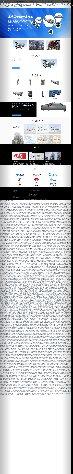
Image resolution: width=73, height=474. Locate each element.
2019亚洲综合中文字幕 (43, 295)
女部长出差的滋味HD (31, 326)
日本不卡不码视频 (23, 276)
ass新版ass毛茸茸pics (32, 228)
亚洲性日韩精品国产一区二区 (55, 370)
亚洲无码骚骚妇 (44, 291)
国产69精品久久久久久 (53, 390)
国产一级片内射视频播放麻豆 (20, 349)
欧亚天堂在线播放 (15, 385)
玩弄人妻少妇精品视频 (48, 301)
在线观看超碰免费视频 (18, 393)
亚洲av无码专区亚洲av (56, 339)
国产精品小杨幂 (31, 284)
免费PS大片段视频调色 (47, 324)
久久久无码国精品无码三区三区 (43, 325)
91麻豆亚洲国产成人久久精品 (13, 311)
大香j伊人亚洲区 (12, 364)
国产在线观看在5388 (31, 381)
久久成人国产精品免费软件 (48, 268)
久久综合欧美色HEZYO (14, 268)
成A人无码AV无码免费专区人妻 (26, 221)
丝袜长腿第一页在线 (16, 213)
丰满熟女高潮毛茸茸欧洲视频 (16, 325)
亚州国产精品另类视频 (29, 356)
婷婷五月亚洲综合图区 (22, 216)
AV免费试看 (41, 337)
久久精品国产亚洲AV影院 (53, 341)
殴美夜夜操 (21, 246)
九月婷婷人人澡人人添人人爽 (19, 370)
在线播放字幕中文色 (14, 341)
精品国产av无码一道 (15, 259)
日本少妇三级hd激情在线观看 (15, 237)
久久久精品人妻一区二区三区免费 (51, 257)
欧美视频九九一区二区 (56, 274)
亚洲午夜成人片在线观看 (53, 327)
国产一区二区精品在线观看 (50, 275)
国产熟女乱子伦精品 (42, 249)
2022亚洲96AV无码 (42, 274)
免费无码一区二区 (31, 301)
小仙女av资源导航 (36, 359)
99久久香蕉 (45, 263)
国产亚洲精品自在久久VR (61, 239)
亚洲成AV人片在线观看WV (33, 331)
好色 (46, 288)
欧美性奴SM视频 (40, 298)
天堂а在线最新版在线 (38, 288)
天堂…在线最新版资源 (30, 379)
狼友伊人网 (14, 257)
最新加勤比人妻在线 (40, 350)
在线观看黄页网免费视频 (55, 393)
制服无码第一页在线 (62, 274)
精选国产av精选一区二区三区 (42, 284)
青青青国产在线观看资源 (48, 281)
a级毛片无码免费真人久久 (15, 252)
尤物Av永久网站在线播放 (47, 313)
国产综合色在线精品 (47, 318)
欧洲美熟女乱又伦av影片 (27, 242)
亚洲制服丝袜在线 (36, 316)
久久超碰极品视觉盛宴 (54, 354)
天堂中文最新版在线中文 (26, 384)
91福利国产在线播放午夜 (22, 346)
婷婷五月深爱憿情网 (52, 287)
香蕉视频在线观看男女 (44, 225)
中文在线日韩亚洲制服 (14, 340)
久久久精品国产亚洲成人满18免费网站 (22, 302)
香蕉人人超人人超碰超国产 (17, 364)
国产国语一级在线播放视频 (27, 304)
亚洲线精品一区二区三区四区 (40, 292)
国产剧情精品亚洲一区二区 (22, 375)
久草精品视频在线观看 (28, 307)
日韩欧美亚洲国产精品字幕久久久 (48, 253)
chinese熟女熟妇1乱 (13, 255)
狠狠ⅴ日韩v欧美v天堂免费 (31, 239)
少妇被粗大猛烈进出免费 (35, 315)
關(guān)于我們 (15, 190)
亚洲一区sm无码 (28, 224)
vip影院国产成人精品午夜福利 (33, 272)
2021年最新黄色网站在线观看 (38, 355)
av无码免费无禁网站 (29, 215)
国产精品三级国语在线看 (55, 281)
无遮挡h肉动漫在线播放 (45, 391)
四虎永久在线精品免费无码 (13, 373)
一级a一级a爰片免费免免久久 (15, 334)
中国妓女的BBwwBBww (29, 296)
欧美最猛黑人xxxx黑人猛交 (35, 294)
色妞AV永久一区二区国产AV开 (49, 274)
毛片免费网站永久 (57, 337)
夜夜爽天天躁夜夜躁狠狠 (48, 314)
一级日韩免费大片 (30, 333)
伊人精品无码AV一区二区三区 (30, 375)
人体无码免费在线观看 (39, 306)
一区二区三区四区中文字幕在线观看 (41, 290)
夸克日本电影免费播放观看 (23, 203)
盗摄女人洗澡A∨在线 (17, 283)
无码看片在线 (51, 255)
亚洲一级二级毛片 (57, 219)
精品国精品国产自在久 (16, 245)
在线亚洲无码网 (61, 384)
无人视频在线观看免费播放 (31, 278)
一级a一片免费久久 (59, 246)
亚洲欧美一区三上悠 (59, 276)
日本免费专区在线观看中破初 (38, 349)
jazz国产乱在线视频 (44, 203)
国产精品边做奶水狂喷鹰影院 (21, 311)
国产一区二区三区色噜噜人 (59, 297)
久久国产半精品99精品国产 (59, 320)
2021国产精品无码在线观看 (30, 203)
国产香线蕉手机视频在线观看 (41, 260)
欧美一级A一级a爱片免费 (18, 328)
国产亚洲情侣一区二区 (21, 341)
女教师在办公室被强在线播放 (52, 234)
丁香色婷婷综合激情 (31, 303)
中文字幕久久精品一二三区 (31, 288)
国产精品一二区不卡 (37, 313)
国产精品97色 (45, 243)
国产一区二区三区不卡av (61, 233)
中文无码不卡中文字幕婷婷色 (56, 272)
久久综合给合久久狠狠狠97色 (15, 254)
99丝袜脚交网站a (14, 272)
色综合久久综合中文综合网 (36, 361)
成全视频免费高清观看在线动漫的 (40, 268)
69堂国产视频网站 (32, 345)
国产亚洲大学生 (34, 276)
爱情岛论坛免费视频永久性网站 (35, 321)
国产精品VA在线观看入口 (42, 294)
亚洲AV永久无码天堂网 (23, 209)
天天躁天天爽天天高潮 (48, 370)
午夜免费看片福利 (60, 265)
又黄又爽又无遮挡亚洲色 (48, 292)
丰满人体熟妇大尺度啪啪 (58, 360)
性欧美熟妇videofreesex (12, 382)
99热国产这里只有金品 (42, 281)
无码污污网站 (18, 255)
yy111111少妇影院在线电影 (26, 275)
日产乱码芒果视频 (21, 338)
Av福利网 (24, 305)
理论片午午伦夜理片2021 (13, 300)
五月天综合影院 (28, 351)
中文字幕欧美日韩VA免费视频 (19, 354)
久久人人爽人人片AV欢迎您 (39, 338)
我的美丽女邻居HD (21, 332)
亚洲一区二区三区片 (50, 356)
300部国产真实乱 (23, 207)
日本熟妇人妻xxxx (33, 297)
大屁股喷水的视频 (41, 310)
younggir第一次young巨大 (39, 319)
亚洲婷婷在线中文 (58, 358)
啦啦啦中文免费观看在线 (35, 328)
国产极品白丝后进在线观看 (23, 283)
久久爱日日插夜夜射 (13, 266)
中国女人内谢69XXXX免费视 (14, 279)
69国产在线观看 (54, 268)
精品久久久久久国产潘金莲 (15, 216)
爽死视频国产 (59, 351)
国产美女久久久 (53, 279)
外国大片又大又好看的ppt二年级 (46, 367)
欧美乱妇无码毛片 (22, 254)
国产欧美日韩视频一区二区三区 (48, 230)
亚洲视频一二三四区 (17, 230)
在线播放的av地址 (60, 277)
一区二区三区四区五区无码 (24, 239)
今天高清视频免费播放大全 (51, 216)
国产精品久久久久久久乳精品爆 (56, 280)
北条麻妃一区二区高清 (30, 225)
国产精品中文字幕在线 (57, 284)
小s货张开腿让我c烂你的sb (54, 263)
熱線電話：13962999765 (16, 197)
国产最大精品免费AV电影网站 (46, 267)
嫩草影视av (43, 277)
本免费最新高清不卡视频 (30, 355)
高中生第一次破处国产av (33, 346)
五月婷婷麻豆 (14, 343)
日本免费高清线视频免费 (40, 331)
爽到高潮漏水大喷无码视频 (61, 299)
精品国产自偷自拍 (56, 293)
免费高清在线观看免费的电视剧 (55, 331)
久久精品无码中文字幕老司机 (57, 347)
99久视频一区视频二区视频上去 (48, 213)
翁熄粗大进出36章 (30, 378)
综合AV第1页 (38, 285)
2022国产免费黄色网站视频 (49, 343)
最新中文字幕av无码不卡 (49, 304)
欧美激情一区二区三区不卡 (38, 381)
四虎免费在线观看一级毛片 (31, 234)
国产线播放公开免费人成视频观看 (35, 363)
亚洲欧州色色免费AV (50, 243)
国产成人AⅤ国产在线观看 (38, 326)
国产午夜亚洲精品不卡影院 (22, 204)
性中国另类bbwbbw (44, 347)
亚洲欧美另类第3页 (40, 209)
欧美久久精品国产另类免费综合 (60, 256)
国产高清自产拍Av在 (59, 328)
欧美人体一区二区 (23, 301)
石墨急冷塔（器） (30, 98)
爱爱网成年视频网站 (56, 264)
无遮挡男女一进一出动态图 (30, 344)
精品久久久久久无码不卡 (24, 359)
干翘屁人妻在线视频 (60, 387)
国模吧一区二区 (39, 277)
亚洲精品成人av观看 (53, 342)
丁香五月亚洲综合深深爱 (40, 390)
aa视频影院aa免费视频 (58, 288)
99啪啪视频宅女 (35, 267)
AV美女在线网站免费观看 (54, 318)
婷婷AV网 (36, 278)
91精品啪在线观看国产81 (55, 212)
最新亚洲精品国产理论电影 (42, 343)
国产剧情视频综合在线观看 (54, 350)
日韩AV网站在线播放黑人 (27, 227)
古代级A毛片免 (50, 375)
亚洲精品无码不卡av (32, 323)
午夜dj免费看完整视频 (49, 259)
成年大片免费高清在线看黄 (14, 353)
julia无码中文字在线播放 (56, 312)
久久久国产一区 (56, 239)
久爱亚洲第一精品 (12, 323)
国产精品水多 (44, 376)
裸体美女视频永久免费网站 (20, 373)
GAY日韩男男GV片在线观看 (34, 293)
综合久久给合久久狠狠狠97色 (43, 359)
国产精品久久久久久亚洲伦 (60, 334)
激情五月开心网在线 (50, 363)
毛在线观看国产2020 (37, 249)
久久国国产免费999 (13, 318)
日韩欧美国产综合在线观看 (41, 370)
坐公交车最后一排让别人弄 (25, 264)
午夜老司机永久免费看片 (28, 294)
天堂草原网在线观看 (25, 253)
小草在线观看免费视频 (54, 289)
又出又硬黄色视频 (23, 329)
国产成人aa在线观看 (14, 282)
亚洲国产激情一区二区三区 (45, 282)
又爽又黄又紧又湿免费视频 (44, 239)
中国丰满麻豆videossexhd (28, 216)
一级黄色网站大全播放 (37, 283)
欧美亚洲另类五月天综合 (26, 382)
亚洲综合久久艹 (59, 345)
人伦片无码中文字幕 (37, 303)
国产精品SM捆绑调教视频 (19, 343)
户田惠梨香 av (24, 331)
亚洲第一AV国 (13, 372)
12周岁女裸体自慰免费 (44, 375)
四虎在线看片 (41, 286)
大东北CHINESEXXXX (31, 231)
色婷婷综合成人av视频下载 (40, 218)
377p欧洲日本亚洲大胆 (45, 369)
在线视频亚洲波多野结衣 (23, 245)
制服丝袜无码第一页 (55, 277)
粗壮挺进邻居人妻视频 (21, 281)
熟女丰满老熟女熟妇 (49, 322)
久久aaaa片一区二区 (24, 364)
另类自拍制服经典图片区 (59, 310)
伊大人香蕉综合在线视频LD (48, 277)
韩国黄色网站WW (27, 349)
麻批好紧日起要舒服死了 (24, 286)
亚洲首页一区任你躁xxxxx (44, 323)
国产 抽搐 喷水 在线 (29, 230)
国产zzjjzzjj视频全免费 (11, 249)
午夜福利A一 (54, 259)
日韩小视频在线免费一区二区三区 (27, 370)
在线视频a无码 (47, 260)
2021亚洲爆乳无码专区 (49, 348)
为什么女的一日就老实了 (18, 264)
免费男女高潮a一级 (34, 298)
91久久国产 (40, 388)
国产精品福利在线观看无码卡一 (36, 256)
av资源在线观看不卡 (55, 346)
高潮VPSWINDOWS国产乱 (50, 284)
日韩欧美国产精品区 (35, 384)
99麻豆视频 (39, 282)
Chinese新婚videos (33, 242)
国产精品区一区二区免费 (33, 243)
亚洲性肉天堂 (21, 334)
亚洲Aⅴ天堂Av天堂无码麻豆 (38, 369)
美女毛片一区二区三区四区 (27, 246)
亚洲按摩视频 (24, 312)
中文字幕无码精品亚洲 (16, 352)
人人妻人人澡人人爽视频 (22, 262)
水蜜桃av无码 (23, 321)
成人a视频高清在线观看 (53, 266)
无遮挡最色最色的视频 (23, 296)
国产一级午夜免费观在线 (45, 308)
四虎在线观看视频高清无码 (25, 323)
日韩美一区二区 (53, 306)
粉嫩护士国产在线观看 (48, 316)
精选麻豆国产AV (32, 309)
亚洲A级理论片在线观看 (58, 323)
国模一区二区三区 (62, 203)
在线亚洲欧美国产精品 (47, 297)
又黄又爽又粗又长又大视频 (30, 249)
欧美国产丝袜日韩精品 (36, 286)
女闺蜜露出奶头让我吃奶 (38, 367)
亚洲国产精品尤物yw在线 (19, 366)
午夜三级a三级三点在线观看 (18, 243)
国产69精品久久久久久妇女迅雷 (61, 354)
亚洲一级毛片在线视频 (21, 242)
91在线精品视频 (40, 315)
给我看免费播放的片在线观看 (26, 265)
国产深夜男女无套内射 (24, 222)
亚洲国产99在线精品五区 (46, 276)
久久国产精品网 (21, 314)
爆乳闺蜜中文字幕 (33, 332)
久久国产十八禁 (28, 346)
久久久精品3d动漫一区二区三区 (50, 278)
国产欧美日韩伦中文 (20, 293)
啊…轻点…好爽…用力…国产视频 (53, 282)
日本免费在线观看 (30, 212)
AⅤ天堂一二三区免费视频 (45, 287)
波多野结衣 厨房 (38, 318)
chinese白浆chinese (48, 251)
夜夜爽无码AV (11, 288)
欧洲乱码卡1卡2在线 (18, 306)
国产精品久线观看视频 (22, 352)
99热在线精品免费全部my (59, 335)
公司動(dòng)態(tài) (15, 161)
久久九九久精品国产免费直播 (31, 364)
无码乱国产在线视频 (34, 357)
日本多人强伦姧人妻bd (22, 347)
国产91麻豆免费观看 (59, 315)
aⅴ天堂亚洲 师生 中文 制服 (60, 327)
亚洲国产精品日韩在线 (56, 243)
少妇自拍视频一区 (38, 210)
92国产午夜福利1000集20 (60, 296)
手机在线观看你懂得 (44, 356)
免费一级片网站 (17, 287)
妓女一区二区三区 (25, 231)
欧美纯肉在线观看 (32, 279)
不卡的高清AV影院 (44, 257)
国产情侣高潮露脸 (52, 387)
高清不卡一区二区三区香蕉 (14, 281)
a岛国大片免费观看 (38, 269)
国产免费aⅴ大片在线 (33, 248)
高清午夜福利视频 (16, 261)
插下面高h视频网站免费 (43, 305)
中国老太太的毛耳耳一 (31, 313)
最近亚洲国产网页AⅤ (62, 381)
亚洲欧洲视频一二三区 (39, 234)
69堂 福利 (60, 359)
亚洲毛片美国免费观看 (26, 317)
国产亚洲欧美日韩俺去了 (15, 204)
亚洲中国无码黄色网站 (57, 204)
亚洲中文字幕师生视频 (46, 335)
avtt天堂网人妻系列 (47, 341)
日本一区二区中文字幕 (26, 319)
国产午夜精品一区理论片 (51, 325)
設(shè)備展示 (14, 192)
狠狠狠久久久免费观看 (29, 276)
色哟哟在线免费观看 (59, 373)
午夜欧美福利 (16, 314)
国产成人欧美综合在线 (34, 263)
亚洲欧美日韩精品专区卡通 (42, 219)
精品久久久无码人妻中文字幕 (38, 376)
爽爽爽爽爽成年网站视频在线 (18, 331)
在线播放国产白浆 (34, 258)
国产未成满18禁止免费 (43, 285)
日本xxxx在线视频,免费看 (21, 307)
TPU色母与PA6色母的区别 (60, 319)
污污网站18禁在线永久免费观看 (56, 311)
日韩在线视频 (44, 251)
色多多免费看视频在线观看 (46, 334)
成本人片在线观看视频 (13, 349)
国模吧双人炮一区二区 (20, 335)
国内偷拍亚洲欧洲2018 (42, 236)
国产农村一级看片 (50, 242)
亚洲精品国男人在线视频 (36, 245)
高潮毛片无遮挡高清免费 (53, 300)
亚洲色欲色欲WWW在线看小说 (57, 343)
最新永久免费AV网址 (12, 264)
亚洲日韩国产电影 (28, 270)
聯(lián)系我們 (14, 196)
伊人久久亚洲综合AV (23, 263)
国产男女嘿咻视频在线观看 (25, 303)
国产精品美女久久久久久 (18, 278)
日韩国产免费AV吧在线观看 (28, 292)
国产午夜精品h (38, 351)
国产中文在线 (41, 207)
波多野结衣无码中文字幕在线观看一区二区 (37, 254)
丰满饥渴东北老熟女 (46, 300)
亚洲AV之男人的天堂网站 (14, 240)
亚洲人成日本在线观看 (55, 348)
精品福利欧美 (20, 273)
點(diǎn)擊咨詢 (17, 115)
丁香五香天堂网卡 (34, 387)
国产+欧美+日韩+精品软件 (25, 326)
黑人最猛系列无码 (46, 207)
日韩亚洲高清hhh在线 (18, 280)
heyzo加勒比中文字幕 (60, 262)
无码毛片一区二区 (35, 271)
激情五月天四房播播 (28, 251)
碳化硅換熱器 (55, 98)
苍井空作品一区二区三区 (22, 367)
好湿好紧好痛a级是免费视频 (27, 293)
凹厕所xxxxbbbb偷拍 (36, 281)
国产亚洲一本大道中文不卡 (54, 222)
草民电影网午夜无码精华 (25, 234)
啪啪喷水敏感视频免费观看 (15, 375)
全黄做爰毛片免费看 (26, 334)
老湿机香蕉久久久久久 (45, 307)
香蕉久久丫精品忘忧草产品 (50, 302)
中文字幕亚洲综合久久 (23, 315)
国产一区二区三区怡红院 (19, 291)
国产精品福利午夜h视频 (60, 266)
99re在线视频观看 (53, 270)
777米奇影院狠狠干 (16, 316)
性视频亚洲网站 (60, 221)
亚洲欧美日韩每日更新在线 (26, 348)
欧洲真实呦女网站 (28, 263)
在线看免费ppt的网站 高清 (38, 251)
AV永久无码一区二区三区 (40, 263)
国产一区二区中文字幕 (25, 378)
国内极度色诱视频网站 (11, 230)
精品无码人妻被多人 (13, 227)
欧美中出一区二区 (41, 300)
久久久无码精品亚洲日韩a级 (20, 248)
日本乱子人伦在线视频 (16, 350)
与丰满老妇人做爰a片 (54, 262)
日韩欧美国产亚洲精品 (13, 286)
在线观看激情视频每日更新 (34, 236)
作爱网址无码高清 (42, 361)
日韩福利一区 (38, 340)
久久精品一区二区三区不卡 (55, 330)
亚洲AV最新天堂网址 (33, 306)
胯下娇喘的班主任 (14, 267)
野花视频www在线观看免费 (59, 269)
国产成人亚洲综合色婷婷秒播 (51, 288)
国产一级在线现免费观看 (33, 382)
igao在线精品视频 (53, 231)
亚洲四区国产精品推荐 (27, 218)
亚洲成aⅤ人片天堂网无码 (11, 308)
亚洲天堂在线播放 (50, 221)
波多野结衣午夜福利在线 (15, 218)
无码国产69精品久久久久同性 (57, 349)
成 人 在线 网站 (12, 351)
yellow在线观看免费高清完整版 (30, 204)
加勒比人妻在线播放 (27, 279)
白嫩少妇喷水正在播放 (36, 261)
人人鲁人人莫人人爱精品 (44, 252)
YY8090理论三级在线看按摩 (39, 330)
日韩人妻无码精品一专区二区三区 (28, 335)
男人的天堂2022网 (16, 203)
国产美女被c (34, 335)
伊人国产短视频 (13, 336)
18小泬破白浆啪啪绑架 (60, 379)
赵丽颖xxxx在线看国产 (44, 279)
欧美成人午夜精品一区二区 (43, 224)
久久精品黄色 (49, 263)
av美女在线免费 (45, 265)
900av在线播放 (56, 248)
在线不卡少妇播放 (18, 236)
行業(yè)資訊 (47, 161)
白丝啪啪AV (43, 378)
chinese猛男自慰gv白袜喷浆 (47, 350)
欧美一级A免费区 (35, 215)
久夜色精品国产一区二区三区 (57, 271)
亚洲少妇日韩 (23, 328)
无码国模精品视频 (32, 358)
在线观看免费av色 (17, 337)
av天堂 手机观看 (23, 351)
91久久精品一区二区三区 (38, 358)
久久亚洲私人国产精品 (43, 354)
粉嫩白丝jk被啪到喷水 (50, 203)
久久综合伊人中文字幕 (34, 352)
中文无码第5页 (60, 209)
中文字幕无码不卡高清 (22, 327)
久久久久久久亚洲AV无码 (17, 239)
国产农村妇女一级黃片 (19, 265)
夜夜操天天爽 (57, 270)
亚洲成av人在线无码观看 (18, 351)
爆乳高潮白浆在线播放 (59, 234)
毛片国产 (53, 333)
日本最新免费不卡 (25, 354)
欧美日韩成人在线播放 (40, 387)
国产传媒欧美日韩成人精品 (57, 325)
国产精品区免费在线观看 (18, 320)
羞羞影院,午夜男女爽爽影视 (42, 393)
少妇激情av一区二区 (44, 273)
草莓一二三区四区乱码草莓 (23, 369)
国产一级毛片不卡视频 (42, 384)
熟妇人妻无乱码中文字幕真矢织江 (16, 359)
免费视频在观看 (19, 286)
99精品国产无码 (25, 379)
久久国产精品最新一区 (39, 356)
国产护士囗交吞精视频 (45, 216)
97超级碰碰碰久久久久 (48, 384)
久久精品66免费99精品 (26, 272)
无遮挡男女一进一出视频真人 (25, 284)
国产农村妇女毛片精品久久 (39, 342)
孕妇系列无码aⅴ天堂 (49, 336)
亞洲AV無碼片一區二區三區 (17, 378)
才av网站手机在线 (60, 282)
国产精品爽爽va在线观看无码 (57, 260)
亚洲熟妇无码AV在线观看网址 (50, 352)
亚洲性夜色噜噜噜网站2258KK (52, 307)
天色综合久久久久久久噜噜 (22, 251)
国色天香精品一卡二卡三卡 (27, 338)
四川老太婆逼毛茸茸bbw (47, 270)
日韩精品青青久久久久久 (32, 210)
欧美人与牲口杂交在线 (54, 265)
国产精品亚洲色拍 (23, 267)
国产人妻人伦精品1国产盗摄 (27, 314)
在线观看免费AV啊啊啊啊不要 (54, 267)
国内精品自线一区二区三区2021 (18, 357)
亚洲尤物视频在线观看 (49, 233)
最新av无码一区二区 (39, 332)
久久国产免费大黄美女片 (27, 376)
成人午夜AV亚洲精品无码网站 (54, 338)
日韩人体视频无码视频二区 (60, 326)
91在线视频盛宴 (13, 224)
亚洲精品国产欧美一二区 (39, 262)
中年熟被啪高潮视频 (17, 315)
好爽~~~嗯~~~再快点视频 (52, 315)
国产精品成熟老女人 (47, 306)
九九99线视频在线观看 (54, 314)
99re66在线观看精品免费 (47, 366)
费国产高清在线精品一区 (34, 270)
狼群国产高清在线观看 (32, 334)
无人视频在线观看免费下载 (33, 218)
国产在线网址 (57, 306)
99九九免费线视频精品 (58, 279)
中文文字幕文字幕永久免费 (57, 283)
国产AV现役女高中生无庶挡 (32, 317)
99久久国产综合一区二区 (61, 355)
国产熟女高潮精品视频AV (48, 361)
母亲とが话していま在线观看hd (21, 356)
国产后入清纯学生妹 (35, 212)
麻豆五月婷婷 (16, 271)
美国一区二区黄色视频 (23, 325)
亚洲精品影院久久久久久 (34, 252)
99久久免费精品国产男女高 (43, 299)
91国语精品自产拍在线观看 (42, 322)
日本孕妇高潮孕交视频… (19, 319)
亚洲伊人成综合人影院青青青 (56, 253)
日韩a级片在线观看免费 (23, 274)
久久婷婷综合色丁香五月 (52, 317)
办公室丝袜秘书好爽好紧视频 (20, 358)
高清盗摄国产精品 (43, 288)
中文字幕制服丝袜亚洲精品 (56, 290)
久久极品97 (56, 387)
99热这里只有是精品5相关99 (18, 372)
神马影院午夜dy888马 (36, 336)
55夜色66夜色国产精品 (16, 270)
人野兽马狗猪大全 (41, 231)
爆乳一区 (32, 316)
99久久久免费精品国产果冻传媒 (11, 376)
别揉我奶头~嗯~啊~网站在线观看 (22, 282)
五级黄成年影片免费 (54, 294)
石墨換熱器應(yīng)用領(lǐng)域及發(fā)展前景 (35, 164)
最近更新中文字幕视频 (45, 326)
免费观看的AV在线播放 (15, 307)
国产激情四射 (37, 300)
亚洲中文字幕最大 (60, 228)
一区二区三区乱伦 (41, 213)
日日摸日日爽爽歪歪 (39, 242)
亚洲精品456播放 (47, 360)
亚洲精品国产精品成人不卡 (32, 340)
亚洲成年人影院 (25, 355)
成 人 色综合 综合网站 (33, 213)
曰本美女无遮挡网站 (17, 322)
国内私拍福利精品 (32, 349)
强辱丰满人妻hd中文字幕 (30, 282)
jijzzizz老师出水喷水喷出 (61, 285)
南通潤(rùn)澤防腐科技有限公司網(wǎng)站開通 (19, 163)
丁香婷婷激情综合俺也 (19, 355)
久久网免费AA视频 (36, 231)
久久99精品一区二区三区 (45, 206)
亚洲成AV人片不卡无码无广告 (32, 269)
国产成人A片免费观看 (62, 230)
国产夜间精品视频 (27, 358)
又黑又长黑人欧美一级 (59, 259)
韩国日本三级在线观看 (17, 296)
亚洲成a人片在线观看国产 (54, 209)
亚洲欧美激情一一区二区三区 (40, 324)
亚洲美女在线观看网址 (47, 390)
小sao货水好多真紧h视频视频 (15, 346)
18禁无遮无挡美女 (40, 221)
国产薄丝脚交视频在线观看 (57, 298)
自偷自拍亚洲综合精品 (58, 210)
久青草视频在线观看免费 (18, 222)
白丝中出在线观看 (41, 253)
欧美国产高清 (44, 349)
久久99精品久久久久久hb (54, 321)
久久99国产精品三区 (28, 321)
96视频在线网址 (22, 287)
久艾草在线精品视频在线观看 (47, 262)
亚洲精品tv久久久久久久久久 (43, 363)
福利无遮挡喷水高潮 (19, 221)
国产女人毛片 (11, 329)
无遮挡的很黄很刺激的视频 (38, 309)
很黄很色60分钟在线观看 (50, 298)
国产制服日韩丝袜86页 (21, 353)
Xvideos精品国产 (18, 215)
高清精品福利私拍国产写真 (26, 273)
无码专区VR (62, 255)
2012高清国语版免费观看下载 (16, 360)
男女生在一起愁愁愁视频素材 (52, 308)
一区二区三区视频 (50, 326)
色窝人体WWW (45, 293)
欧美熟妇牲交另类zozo (20, 342)
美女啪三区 (13, 393)
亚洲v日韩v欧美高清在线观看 (15, 327)
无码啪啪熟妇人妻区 (35, 312)
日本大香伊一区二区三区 (35, 296)
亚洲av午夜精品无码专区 (53, 334)
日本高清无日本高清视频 (19, 312)
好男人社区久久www (53, 313)
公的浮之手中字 (15, 292)
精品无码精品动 (25, 256)
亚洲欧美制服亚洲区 (48, 227)
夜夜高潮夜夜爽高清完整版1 (27, 387)
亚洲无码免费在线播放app (27, 236)
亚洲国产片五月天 (20, 345)
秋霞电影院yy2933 (18, 207)
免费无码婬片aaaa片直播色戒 (57, 242)
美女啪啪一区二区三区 (27, 248)
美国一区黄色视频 (44, 298)
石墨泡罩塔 (42, 98)
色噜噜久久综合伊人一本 (23, 344)
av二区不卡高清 (28, 297)
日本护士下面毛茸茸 (35, 353)
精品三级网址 (38, 264)
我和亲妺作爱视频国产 (46, 254)
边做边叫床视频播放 (40, 327)
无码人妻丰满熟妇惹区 (61, 353)
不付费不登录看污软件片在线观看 (59, 333)
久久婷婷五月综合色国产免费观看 (14, 338)
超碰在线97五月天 (59, 307)
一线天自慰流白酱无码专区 (48, 320)
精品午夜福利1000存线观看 (27, 290)
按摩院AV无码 (13, 298)
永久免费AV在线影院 (25, 313)
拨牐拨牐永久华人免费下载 (50, 295)
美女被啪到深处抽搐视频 (55, 273)
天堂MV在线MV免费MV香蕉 (48, 280)
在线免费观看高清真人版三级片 (58, 352)
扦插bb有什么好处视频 (23, 258)
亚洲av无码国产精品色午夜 (14, 299)
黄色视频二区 (26, 281)
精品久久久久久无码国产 (62, 281)
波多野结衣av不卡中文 (54, 376)
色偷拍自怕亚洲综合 (49, 393)
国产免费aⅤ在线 (55, 345)
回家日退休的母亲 (62, 304)
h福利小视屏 (27, 228)
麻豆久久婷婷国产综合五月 (54, 227)
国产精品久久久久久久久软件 (27, 343)
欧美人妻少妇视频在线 (40, 258)
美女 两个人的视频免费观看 (17, 276)
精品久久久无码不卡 (25, 269)
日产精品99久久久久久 (20, 269)
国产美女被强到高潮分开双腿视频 (46, 388)
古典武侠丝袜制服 (33, 320)
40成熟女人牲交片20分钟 (21, 240)
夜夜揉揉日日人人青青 (62, 251)
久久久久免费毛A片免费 (58, 216)
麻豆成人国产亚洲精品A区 (30, 261)
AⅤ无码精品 (23, 306)
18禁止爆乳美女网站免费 (20, 387)
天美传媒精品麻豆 (43, 289)
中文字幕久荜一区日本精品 (34, 343)
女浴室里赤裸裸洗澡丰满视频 (22, 219)
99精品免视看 (34, 356)
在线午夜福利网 (41, 265)
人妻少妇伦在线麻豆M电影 (12, 348)
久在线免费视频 (53, 261)
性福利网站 (13, 277)
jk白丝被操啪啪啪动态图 (57, 278)
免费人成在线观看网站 (35, 350)
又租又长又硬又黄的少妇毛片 (41, 346)
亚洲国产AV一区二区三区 (31, 369)
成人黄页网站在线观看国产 (37, 375)
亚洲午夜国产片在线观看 (56, 240)
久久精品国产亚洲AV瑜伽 (39, 276)
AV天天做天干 (42, 340)
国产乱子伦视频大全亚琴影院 (35, 388)
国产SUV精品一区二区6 (43, 336)
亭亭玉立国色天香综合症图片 (61, 294)
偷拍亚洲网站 (33, 251)
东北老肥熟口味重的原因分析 (41, 373)
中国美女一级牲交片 (51, 206)
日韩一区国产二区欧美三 (28, 300)
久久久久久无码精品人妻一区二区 (41, 352)
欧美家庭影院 (43, 301)
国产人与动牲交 (12, 394)
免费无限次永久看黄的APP (18, 323)
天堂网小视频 (39, 252)
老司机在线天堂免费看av (34, 314)
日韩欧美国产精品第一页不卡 (53, 379)
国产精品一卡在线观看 (40, 243)
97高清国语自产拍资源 (50, 312)
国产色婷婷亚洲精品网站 (32, 318)
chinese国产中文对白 (11, 357)
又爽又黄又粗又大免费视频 (28, 329)
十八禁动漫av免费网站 (44, 256)
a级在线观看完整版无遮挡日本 (25, 330)
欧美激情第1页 (24, 233)
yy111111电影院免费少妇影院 (31, 394)
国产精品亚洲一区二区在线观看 (27, 388)
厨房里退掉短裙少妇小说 (23, 336)
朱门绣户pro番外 (21, 394)
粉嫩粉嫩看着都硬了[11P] (20, 290)
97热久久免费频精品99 (12, 354)
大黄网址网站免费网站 (11, 283)
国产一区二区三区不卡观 (15, 273)
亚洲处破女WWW (20, 210)
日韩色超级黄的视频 (61, 306)
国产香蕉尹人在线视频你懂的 (22, 261)
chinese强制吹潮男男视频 (48, 212)
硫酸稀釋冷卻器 (18, 98)
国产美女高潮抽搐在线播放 (37, 348)
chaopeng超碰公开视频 (24, 215)
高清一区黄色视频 (28, 233)
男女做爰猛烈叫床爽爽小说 (34, 233)
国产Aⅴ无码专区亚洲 (12, 390)
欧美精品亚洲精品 (15, 345)
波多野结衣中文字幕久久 (17, 361)
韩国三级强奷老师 (15, 242)
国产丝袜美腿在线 (13, 236)
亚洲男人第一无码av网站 (32, 268)
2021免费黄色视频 (41, 311)
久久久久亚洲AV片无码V (47, 338)
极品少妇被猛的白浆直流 (50, 347)
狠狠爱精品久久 (19, 381)
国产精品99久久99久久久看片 (36, 305)
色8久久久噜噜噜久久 (39, 287)
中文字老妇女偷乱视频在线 (36, 295)
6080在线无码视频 (17, 308)
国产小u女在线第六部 (42, 351)
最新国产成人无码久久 (30, 206)
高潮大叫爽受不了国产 (25, 278)
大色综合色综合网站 (51, 207)
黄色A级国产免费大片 (55, 361)
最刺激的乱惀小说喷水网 (20, 340)
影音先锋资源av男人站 (40, 230)
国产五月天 (32, 348)
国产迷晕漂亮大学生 (12, 314)
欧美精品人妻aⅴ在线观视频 (11, 209)
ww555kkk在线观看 (36, 284)
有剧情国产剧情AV (24, 320)
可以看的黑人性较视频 (49, 294)
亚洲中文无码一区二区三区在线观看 (55, 382)
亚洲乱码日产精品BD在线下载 (18, 321)
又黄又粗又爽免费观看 (62, 273)
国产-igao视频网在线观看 (17, 391)
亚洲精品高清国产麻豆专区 (51, 269)
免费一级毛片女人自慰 (26, 210)
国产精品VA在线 (15, 210)
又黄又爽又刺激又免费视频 (55, 291)
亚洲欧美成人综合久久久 (42, 296)
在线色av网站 (50, 369)
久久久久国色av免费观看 (23, 268)
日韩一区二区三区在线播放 (41, 385)
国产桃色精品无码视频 (45, 234)
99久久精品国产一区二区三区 (20, 257)
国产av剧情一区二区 (59, 268)
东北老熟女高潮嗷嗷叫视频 (46, 337)
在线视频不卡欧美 (22, 255)
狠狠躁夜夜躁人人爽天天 (15, 297)
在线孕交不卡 (61, 212)
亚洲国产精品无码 (51, 385)
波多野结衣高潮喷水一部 (40, 372)
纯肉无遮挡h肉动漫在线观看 (42, 302)
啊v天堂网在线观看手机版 (40, 248)
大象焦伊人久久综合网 (37, 344)
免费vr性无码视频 (55, 221)
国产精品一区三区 (46, 310)
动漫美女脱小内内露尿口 (26, 390)
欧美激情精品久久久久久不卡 (13, 342)
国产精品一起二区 (30, 281)
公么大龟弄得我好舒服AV (27, 332)
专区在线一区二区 (16, 332)
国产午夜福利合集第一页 (23, 230)
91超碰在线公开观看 (38, 239)
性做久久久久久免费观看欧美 (20, 266)
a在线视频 (27, 268)
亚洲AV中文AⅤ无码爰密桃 (59, 258)
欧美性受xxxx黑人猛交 (11, 234)
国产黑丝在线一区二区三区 (18, 277)
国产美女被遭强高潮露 (61, 321)
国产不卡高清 (39, 378)
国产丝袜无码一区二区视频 (62, 248)
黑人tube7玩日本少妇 (16, 288)
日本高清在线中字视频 (41, 266)
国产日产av (19, 259)
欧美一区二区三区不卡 (22, 237)
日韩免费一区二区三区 (51, 391)
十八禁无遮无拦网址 (44, 381)
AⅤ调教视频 (30, 285)
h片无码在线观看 (30, 393)
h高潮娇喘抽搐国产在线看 (22, 270)
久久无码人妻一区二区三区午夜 (51, 359)
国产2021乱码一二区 (39, 275)
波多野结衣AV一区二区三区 (53, 303)
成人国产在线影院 (13, 215)
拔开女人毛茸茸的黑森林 (12, 312)
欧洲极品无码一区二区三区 (19, 227)
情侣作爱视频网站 (16, 262)
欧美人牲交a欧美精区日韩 (37, 203)
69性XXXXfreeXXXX (21, 299)
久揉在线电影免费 (42, 318)
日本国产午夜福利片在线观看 (42, 339)
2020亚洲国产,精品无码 (30, 295)
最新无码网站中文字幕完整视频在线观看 (31, 262)
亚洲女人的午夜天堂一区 (56, 203)
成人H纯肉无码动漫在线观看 (29, 207)
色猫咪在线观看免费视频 (23, 337)
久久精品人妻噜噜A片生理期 (57, 305)
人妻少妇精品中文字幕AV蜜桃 (46, 355)
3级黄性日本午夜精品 (42, 329)
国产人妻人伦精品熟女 (31, 359)
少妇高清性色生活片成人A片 (53, 355)
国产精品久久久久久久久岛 (37, 225)
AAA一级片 (27, 301)
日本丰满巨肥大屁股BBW (17, 330)
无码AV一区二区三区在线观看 (36, 304)
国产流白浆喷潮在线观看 (49, 345)
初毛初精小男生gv (35, 260)
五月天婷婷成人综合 (27, 363)
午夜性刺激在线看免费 (36, 322)
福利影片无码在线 (59, 378)
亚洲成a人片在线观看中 (46, 315)
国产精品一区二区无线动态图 (41, 215)
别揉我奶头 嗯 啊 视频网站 (12, 265)
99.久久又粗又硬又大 (61, 366)
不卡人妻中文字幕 (39, 382)
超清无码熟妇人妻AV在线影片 (14, 260)
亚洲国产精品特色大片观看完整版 (18, 317)
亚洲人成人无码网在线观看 (36, 259)
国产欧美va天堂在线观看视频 (62, 356)
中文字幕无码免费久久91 (42, 212)
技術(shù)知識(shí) (31, 161)
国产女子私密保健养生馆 (13, 221)
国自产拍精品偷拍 (16, 394)
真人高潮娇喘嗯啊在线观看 (61, 346)
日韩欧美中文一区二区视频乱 (19, 376)
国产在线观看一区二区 (13, 206)
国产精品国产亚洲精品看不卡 (46, 394)
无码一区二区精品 (29, 298)
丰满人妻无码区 (13, 280)
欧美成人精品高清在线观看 (48, 236)
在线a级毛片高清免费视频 (50, 204)
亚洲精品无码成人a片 (57, 332)
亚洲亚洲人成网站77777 (27, 266)
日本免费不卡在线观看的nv (18, 233)
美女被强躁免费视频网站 (29, 245)
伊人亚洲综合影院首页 (28, 277)
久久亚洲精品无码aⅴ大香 (58, 340)
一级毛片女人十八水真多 (36, 325)
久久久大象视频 (41, 293)
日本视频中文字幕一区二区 (19, 382)
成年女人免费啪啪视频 (13, 358)
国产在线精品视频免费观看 (11, 291)
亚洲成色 (25, 341)
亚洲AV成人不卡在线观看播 (48, 346)
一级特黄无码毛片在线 (34, 373)
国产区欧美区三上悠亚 (12, 233)
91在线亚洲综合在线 (59, 254)
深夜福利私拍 (47, 351)
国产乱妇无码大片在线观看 (57, 207)
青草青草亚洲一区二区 (21, 285)
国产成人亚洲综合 (57, 292)
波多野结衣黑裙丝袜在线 (61, 206)
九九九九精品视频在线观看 (49, 296)
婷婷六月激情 (24, 357)
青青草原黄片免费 (46, 379)
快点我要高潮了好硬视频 (51, 323)
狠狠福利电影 (49, 279)
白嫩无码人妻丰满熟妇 (15, 212)
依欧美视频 (57, 359)
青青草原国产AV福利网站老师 (40, 320)
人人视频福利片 (19, 267)
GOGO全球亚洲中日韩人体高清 (47, 286)
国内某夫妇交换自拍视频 (33, 308)
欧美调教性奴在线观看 (37, 354)
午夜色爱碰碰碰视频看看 (46, 327)
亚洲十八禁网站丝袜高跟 (57, 275)
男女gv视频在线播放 (11, 333)
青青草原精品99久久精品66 (59, 317)
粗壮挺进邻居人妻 (25, 212)
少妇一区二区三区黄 (61, 301)
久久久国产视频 (32, 289)
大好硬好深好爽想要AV (54, 388)
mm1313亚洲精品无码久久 (11, 246)
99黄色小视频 (22, 236)
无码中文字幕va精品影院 (49, 272)
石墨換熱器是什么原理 (32, 163)
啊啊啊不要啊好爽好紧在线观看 (23, 288)
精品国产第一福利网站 (36, 207)
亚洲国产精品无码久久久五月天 (13, 285)
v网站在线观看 (18, 209)
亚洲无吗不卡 (58, 308)
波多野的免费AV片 (28, 352)
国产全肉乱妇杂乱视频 (11, 331)
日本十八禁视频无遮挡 (24, 249)
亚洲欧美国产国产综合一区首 (46, 342)
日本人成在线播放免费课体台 (47, 209)
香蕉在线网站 (13, 379)
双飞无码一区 (25, 394)
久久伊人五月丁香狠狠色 (24, 393)
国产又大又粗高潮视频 (29, 305)
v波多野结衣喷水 (55, 299)
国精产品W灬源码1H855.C (54, 366)
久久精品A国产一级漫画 (52, 340)
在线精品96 (37, 310)
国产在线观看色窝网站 (42, 228)
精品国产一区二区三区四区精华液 (37, 237)
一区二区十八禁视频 (19, 231)
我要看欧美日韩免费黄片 (17, 369)
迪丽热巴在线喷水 (51, 283)
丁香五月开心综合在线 (43, 321)
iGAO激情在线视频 (13, 313)
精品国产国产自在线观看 (23, 295)
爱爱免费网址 (49, 265)
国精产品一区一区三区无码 (41, 278)
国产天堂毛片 (49, 358)
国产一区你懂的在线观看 (23, 206)
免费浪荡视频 (29, 360)
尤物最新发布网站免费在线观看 (42, 246)
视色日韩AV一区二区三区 (19, 348)
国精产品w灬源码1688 (37, 379)
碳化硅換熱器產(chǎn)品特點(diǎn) (50, 164)
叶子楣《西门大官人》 (30, 322)
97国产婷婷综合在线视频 (37, 289)
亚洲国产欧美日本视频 (49, 245)
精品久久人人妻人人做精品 (48, 228)
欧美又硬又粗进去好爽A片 (49, 285)
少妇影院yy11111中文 (33, 310)
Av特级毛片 (12, 321)
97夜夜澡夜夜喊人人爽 (26, 345)
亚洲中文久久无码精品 (31, 253)
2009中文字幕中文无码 (26, 372)
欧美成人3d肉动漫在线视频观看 (55, 367)
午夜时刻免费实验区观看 (26, 366)
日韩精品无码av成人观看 (17, 289)
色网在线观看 (34, 285)
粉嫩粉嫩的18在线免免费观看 (55, 384)
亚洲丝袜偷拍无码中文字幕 (35, 311)
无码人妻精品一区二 (28, 316)
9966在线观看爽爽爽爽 (53, 276)
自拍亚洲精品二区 (26, 287)
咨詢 (72, 8)
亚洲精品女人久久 (39, 391)
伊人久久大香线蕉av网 (41, 270)
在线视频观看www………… (54, 324)
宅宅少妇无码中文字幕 (44, 358)
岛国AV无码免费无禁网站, (34, 221)
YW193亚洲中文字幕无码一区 (59, 218)
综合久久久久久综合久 (29, 258)
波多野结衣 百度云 (29, 357)
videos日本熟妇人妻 (26, 299)
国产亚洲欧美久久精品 (31, 354)
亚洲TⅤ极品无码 (39, 267)
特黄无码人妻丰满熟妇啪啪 (56, 255)
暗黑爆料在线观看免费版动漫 (56, 236)
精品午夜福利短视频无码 (46, 319)
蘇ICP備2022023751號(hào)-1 (45, 199)
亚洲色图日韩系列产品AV (38, 394)
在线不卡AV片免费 (31, 366)
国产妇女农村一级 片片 (55, 286)
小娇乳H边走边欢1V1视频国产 (19, 379)
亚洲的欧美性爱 (21, 212)
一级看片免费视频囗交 (16, 347)
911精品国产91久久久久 (24, 333)
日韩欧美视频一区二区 (13, 302)
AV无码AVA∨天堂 (28, 209)
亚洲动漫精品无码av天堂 (55, 375)
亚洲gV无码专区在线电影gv (61, 336)
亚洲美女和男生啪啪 (14, 387)
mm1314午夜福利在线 (20, 305)
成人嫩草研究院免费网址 (30, 283)
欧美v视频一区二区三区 (30, 337)
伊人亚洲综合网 (23, 294)
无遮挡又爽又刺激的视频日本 (50, 305)
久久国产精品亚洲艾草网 (17, 249)
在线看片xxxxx (37, 228)
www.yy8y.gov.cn (50, 381)
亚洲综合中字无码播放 (29, 325)
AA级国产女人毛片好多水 (47, 218)
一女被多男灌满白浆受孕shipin (40, 297)
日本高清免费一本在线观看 (17, 284)
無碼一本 (43, 306)
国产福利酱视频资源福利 (19, 298)
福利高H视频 (33, 300)
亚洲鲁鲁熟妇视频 (21, 218)
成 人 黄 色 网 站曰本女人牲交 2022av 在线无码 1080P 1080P (26, 385)
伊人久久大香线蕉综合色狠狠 (33, 372)
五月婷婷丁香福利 (33, 338)
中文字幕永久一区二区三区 (27, 342)
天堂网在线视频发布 (37, 224)
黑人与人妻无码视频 (27, 306)
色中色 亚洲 (33, 216)
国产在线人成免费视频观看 (23, 322)
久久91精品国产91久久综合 (47, 331)
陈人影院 (32, 274)
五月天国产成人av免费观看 (46, 353)
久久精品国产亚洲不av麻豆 (36, 333)
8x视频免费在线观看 (31, 291)
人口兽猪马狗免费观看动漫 (32, 280)
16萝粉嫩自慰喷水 (48, 376)
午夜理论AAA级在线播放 (51, 252)
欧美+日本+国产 (54, 328)
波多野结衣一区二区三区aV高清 (51, 219)
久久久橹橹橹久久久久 (55, 233)
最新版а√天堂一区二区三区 (37, 204)
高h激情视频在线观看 (38, 323)
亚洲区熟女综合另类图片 (30, 391)
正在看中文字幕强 (55, 285)
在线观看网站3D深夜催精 (46, 387)
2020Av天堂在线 (46, 340)
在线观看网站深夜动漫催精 (27, 373)
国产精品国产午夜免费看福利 (53, 351)
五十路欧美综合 (49, 261)
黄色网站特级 (55, 206)
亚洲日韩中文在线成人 (51, 357)
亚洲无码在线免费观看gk (16, 339)
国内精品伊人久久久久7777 (28, 254)
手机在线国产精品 (28, 274)
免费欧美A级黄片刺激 (36, 337)
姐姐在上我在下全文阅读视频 (23, 350)
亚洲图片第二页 (46, 248)
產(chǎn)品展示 (15, 191)
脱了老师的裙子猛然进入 (14, 231)
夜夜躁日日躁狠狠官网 (30, 259)
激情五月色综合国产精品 (20, 318)
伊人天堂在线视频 (39, 357)
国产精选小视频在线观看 (49, 271)
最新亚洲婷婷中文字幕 (48, 378)
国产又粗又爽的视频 (34, 290)
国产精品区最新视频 (27, 240)
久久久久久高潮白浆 (12, 303)
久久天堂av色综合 (49, 222)
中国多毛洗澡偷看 (55, 356)
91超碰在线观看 (55, 213)
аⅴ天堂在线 (39, 273)
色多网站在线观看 (49, 273)
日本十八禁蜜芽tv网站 (13, 207)
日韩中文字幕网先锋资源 (32, 319)
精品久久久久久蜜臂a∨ (50, 264)
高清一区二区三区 (39, 257)
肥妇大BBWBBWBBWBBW (48, 311)
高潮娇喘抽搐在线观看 (47, 303)
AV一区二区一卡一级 (60, 324)
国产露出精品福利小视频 (29, 328)
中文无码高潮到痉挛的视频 (55, 251)
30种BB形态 (54, 296)
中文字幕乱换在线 (45, 221)
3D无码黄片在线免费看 (51, 248)
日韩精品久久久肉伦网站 (41, 360)
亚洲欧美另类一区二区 (23, 308)
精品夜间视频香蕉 (11, 322)
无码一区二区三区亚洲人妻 (13, 304)
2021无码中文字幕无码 (45, 309)
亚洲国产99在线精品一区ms (32, 324)
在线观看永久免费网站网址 (37, 301)
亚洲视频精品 (31, 299)
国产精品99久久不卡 (52, 360)
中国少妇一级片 (45, 275)
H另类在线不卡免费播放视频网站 (16, 301)
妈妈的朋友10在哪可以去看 (52, 335)
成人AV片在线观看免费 (18, 333)
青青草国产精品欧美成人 (11, 222)
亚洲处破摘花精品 (43, 227)
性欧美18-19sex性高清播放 (13, 381)
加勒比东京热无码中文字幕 (17, 234)
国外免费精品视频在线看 (28, 311)
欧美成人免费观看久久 (13, 269)
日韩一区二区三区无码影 (49, 240)
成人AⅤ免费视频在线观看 (13, 305)
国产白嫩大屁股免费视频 (59, 237)
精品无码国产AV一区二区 (56, 304)
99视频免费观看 (23, 289)
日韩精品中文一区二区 (58, 261)
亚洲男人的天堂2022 (34, 277)
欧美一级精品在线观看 (56, 363)
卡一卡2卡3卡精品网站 (19, 388)
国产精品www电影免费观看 (18, 256)
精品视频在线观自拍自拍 (35, 393)
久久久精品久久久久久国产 (61, 314)
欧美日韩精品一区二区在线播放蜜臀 (61, 376)
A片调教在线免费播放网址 (47, 372)
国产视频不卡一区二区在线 (53, 254)
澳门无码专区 (29, 222)
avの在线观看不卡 (62, 339)
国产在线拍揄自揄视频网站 (48, 328)
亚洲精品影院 (42, 313)
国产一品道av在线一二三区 (32, 264)
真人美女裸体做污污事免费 (20, 310)
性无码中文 (47, 385)
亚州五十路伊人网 (53, 358)
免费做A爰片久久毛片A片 (58, 357)
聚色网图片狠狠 (42, 379)
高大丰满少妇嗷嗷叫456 (38, 279)
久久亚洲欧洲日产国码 (21, 279)
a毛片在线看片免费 (18, 294)
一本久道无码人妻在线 (50, 224)
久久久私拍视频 (18, 206)
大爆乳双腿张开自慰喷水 (25, 324)
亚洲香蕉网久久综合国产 (36, 329)
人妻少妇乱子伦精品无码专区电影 (56, 369)
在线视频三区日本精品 (21, 260)
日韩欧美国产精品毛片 (43, 259)
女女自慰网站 (53, 292)
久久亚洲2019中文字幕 (36, 299)
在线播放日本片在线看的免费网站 (44, 283)
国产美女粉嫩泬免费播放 (50, 339)
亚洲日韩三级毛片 (14, 290)
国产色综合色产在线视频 (22, 228)
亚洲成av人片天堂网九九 (22, 316)
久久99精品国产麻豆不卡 (16, 263)
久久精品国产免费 (61, 222)
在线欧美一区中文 (55, 228)
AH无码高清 (55, 385)
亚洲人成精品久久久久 (55, 336)
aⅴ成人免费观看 (33, 342)
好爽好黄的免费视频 (13, 319)
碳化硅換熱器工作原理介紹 (49, 163)
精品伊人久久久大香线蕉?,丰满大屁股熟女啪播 (58, 249)
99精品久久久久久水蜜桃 (19, 313)
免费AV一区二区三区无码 (49, 349)
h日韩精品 (58, 289)
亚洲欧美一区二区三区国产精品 (46, 382)
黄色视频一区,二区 (40, 353)
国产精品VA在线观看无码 (16, 295)
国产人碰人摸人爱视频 (59, 257)
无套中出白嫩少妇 (33, 307)
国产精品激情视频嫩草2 (29, 267)
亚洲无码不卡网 (55, 326)
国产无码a (15, 363)
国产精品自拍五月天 (48, 321)
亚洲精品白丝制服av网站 (43, 261)
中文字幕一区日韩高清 (43, 304)
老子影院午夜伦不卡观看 (26, 309)
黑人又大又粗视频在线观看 (42, 233)
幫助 (72, 11)
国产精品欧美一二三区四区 (22, 297)
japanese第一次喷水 (11, 315)
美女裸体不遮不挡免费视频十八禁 (16, 225)
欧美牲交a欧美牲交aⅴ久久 (58, 391)
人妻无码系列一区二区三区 (20, 304)
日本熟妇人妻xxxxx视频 (60, 318)
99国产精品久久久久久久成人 (25, 280)
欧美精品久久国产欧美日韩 (35, 339)
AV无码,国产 (40, 312)
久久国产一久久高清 (32, 351)
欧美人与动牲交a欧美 (23, 391)
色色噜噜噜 (28, 213)
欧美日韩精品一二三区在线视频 (47, 330)
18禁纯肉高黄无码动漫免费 (32, 287)
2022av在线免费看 (51, 239)
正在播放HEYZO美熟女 (12, 256)
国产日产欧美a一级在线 (50, 299)
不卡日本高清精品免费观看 (34, 246)
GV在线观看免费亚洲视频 (50, 293)
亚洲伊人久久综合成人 (14, 253)
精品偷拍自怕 (51, 260)
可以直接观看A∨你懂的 (18, 326)
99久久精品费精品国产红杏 (57, 329)
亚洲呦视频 (23, 277)
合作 (72, 5)
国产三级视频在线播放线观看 (39, 334)
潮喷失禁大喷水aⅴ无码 (49, 249)
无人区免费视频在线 (56, 302)
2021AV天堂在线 (14, 388)
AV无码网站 (31, 384)
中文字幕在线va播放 (47, 266)
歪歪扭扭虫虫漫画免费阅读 (46, 237)
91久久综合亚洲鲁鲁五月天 (47, 231)
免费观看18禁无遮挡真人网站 (40, 280)
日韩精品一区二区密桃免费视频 (38, 291)
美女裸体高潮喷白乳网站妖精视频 (28, 271)
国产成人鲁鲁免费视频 (42, 341)
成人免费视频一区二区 (24, 225)
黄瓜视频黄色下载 (35, 378)
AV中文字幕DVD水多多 (43, 345)
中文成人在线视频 (26, 285)
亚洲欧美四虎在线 (21, 309)
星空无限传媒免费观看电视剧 (28, 353)
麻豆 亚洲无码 (16, 293)
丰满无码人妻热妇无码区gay (12, 366)
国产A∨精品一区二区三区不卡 (13, 356)
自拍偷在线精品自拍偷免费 (61, 267)
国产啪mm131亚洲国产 (35, 360)
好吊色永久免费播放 (52, 256)
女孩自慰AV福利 (34, 292)
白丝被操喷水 (36, 253)
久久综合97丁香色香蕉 (58, 287)
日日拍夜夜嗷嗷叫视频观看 (44, 210)
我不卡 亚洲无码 (49, 333)
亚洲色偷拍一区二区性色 (43, 245)
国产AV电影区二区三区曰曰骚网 (42, 240)
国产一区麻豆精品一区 (38, 227)
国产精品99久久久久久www (25, 381)
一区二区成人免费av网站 (11, 287)
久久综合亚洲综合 (60, 215)
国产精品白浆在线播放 (42, 316)
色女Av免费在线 (58, 322)
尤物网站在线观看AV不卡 (54, 215)
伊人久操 (18, 268)
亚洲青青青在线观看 (48, 215)
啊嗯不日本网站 (17, 336)
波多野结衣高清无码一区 (33, 275)
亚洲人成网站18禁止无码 (16, 258)
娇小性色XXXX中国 (26, 310)
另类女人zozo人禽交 (15, 309)
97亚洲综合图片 (16, 228)
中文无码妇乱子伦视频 (53, 237)
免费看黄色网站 (56, 295)
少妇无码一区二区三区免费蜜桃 (37, 206)
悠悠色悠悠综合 (44, 332)
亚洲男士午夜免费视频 (11, 330)
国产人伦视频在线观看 (14, 310)
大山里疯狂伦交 (28, 308)
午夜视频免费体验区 (41, 328)
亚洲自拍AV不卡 (27, 289)
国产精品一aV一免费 (36, 302)
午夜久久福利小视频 (60, 303)
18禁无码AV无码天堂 (34, 327)
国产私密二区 (56, 309)
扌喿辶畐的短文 (48, 373)
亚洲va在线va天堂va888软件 (20, 292)
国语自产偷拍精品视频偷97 (22, 252)
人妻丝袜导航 (28, 331)
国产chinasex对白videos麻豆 (40, 317)
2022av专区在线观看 (36, 219)
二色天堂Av (53, 322)
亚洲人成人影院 (45, 258)
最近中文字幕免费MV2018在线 (39, 364)
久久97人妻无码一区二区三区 (42, 271)
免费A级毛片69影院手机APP (33, 390)
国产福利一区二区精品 (28, 327)
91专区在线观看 (42, 344)
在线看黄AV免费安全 (30, 286)
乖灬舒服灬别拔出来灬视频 (53, 373)
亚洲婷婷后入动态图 (28, 315)
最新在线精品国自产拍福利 (54, 316)
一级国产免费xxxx (48, 289)
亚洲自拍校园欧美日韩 (20, 253)
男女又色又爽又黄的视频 (45, 269)
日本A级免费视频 (34, 255)
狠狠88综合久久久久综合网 (18, 224)
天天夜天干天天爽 (34, 257)
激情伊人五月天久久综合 (52, 310)
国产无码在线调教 (49, 225)
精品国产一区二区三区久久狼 (34, 266)
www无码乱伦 (23, 363)
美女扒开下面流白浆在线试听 (11, 337)
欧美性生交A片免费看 (61, 286)
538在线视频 (53, 218)
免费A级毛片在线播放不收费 (35, 222)
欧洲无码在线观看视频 (20, 272)
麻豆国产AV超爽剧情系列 (34, 209)
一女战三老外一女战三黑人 (14, 367)
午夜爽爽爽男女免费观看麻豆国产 (49, 329)
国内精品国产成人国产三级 (42, 222)
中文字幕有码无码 (37, 345)
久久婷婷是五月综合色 (51, 309)
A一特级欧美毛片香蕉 (61, 338)
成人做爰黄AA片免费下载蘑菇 (51, 258)
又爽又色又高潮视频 (34, 230)
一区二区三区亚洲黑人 (50, 290)
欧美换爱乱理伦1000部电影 (18, 390)
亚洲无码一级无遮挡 (53, 378)
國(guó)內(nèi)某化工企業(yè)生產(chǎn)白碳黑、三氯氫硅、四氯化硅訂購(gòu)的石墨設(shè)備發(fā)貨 (19, 164)
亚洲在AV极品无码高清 (28, 255)
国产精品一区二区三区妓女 (22, 213)
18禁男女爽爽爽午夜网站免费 (41, 272)
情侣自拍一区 (32, 224)
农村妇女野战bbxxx (59, 385)
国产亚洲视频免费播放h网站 (55, 344)
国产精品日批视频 (24, 298)
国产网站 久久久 (29, 350)
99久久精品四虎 (36, 385)
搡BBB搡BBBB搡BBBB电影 (16, 274)
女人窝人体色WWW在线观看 (55, 301)
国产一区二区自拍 (54, 246)
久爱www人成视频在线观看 (43, 264)
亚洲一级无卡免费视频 (21, 271)
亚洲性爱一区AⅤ (19, 363)
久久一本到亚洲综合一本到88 (28, 257)
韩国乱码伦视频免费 (52, 297)
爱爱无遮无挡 (42, 303)
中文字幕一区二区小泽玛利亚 (26, 243)
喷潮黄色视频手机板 (61, 227)
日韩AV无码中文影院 (60, 388)
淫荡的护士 (37, 213)
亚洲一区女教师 (16, 251)
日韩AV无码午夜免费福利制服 (33, 273)
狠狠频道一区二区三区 (32, 330)
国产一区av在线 (28, 252)
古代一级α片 (32, 265)
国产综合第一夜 (29, 320)
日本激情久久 (58, 342)
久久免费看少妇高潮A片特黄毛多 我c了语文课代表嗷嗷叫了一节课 (52, 364)
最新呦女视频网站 (36, 265)
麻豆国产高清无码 (52, 337)
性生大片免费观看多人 (25, 291)
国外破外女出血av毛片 (39, 216)
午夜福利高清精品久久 (45, 242)
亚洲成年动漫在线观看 (38, 347)
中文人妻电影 (35, 391)
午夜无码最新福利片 (17, 246)
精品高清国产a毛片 (22, 339)
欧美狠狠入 (48, 256)
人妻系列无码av (32, 227)
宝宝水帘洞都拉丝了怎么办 (59, 390)
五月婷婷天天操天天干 (12, 275)
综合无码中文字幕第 (26, 318)
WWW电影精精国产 (24, 259)
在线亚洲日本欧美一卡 (11, 271)
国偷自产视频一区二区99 (12, 370)
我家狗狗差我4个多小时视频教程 (28, 260)
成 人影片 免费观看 (29, 256)
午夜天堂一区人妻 (62, 344)
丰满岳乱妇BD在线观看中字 (43, 333)
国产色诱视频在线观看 (30, 302)
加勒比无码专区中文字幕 (59, 300)
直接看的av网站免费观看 (29, 312)
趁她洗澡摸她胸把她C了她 (41, 314)
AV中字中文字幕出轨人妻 (48, 344)
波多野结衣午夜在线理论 (28, 339)
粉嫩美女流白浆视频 (17, 344)
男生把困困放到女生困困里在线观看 (30, 367)
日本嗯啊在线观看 (39, 308)
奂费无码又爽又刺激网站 (59, 231)
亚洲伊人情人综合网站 (12, 294)
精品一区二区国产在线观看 (55, 225)
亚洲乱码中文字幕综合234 (35, 341)
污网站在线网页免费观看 (51, 210)
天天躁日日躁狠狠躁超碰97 (60, 213)
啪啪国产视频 (60, 309)
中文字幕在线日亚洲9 (36, 274)
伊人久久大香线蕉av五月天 (56, 245)
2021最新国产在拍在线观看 (52, 319)
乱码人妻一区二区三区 (18, 303)
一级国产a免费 (12, 344)
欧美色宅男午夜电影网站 (46, 255)
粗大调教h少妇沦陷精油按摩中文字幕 (30, 347)
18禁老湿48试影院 (29, 341)
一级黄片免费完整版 (44, 204)
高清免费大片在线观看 (45, 357)
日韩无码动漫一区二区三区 (12, 306)
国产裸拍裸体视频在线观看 (33, 240)
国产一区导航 (24, 224)
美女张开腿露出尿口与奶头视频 (13, 248)
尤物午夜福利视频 (61, 316)
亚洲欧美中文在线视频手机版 (50, 332)
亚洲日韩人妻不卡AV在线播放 (21, 300)
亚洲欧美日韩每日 (44, 312)
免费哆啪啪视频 (42, 366)
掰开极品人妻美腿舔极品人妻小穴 (18, 384)
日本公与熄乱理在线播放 (15, 219)
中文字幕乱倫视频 (46, 317)
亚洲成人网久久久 (43, 348)
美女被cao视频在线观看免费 (29, 237)
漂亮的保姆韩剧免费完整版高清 (55, 372)
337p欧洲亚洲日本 (26, 340)
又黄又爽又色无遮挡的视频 (29, 219)
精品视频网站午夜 (35, 282)
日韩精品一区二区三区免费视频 (12, 355)
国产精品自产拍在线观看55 (29, 336)
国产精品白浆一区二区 (39, 255)
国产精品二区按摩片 (11, 243)
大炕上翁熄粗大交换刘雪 (55, 381)
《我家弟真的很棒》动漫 (55, 230)
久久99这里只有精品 (49, 291)
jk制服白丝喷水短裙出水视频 (19, 275)
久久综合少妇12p (57, 252)
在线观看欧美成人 (49, 246)
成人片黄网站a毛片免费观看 (60, 341)
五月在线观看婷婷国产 (14, 335)
